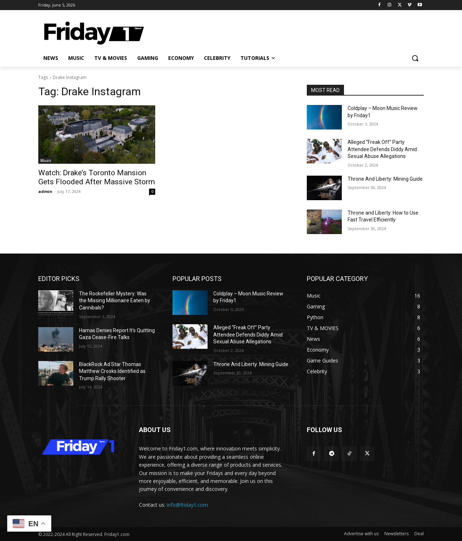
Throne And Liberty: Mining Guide (385, 179)
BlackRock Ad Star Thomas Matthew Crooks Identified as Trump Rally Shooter (112, 371)
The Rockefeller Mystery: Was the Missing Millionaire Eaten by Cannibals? (114, 301)
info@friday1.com (187, 504)
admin (45, 191)
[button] (415, 58)
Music (45, 160)
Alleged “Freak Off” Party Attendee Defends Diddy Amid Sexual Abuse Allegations (382, 149)
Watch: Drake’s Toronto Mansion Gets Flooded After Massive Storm (96, 177)
